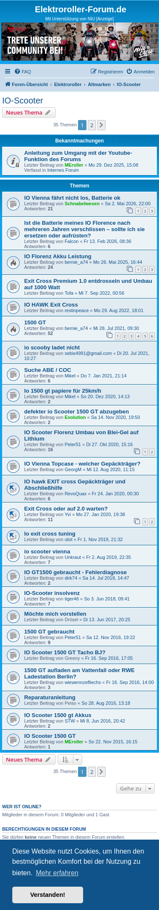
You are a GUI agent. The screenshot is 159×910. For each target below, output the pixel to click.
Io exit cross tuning (49, 533)
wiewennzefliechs (82, 682)
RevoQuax (75, 493)
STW (69, 720)
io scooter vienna (47, 551)
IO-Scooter (22, 100)
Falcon (71, 241)
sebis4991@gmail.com (88, 353)
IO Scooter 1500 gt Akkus (58, 715)
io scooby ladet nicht (52, 347)
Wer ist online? (22, 806)
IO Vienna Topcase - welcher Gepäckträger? (82, 464)
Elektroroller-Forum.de (80, 9)
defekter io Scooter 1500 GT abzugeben (76, 411)
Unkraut (72, 557)
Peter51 (72, 444)
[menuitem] (22, 72)
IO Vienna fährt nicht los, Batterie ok (72, 198)
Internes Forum (63, 170)
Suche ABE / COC (47, 370)
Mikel (69, 375)
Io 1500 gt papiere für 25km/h (62, 391)
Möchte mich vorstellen (55, 614)
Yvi (67, 514)
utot (68, 539)
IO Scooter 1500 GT (50, 736)
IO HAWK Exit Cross (51, 304)
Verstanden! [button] (47, 894)
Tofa (68, 293)
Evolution (75, 417)
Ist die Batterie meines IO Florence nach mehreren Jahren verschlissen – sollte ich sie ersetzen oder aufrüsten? (84, 229)
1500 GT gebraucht (49, 631)
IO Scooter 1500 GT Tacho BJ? (65, 652)
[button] (101, 125)
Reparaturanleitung (49, 697)
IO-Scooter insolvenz (52, 593)
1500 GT (35, 322)
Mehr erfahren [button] (57, 873)
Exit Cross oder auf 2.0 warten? (66, 508)
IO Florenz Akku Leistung (58, 256)
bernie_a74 (76, 262)
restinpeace (76, 310)
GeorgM (72, 469)
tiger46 (71, 598)
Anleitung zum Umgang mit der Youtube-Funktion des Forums (78, 156)
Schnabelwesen (82, 203)
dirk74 (70, 578)
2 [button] (91, 125)
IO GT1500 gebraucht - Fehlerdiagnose (75, 572)
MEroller (73, 164)
